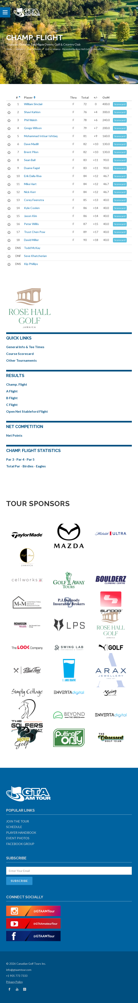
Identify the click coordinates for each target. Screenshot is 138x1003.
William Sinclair (33, 104)
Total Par (13, 466)
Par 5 (30, 459)
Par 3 (10, 459)
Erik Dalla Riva (32, 176)
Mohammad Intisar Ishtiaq (41, 136)
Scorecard (119, 104)
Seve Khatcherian (35, 256)
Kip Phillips (31, 264)
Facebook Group (20, 844)
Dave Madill (31, 144)
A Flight (12, 391)
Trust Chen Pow (34, 232)
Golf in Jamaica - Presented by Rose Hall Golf (67, 49)
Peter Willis (31, 224)
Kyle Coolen (32, 208)
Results (97, 49)
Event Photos (17, 838)
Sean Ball (30, 160)
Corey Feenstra (34, 200)
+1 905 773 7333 (17, 975)
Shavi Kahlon (32, 112)
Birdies (28, 466)
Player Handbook (21, 832)
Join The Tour (17, 821)
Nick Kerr (30, 192)
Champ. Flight (16, 384)
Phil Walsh (30, 120)
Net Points (14, 435)
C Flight (12, 405)
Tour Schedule (34, 49)
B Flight (12, 398)
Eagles (41, 466)
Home (9, 49)
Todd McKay (32, 248)
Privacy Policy (14, 982)
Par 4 (20, 459)
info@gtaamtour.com (18, 969)
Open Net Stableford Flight (27, 411)
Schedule (14, 827)
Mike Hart (30, 184)
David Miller (31, 240)
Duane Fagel (32, 168)
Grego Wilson (33, 128)
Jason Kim (30, 216)
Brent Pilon (31, 152)
